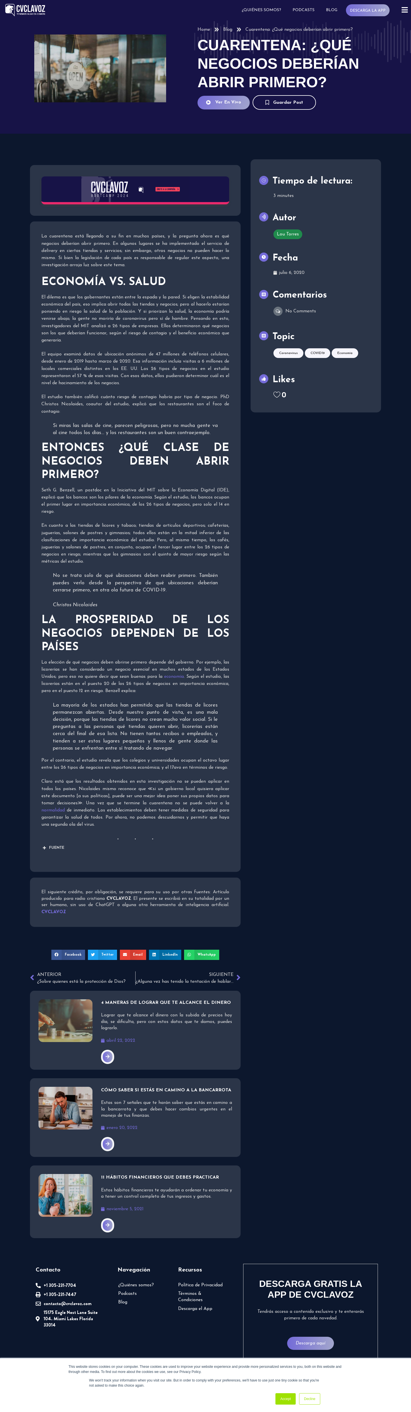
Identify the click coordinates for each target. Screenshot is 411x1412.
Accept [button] (285, 1399)
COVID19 (318, 355)
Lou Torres (288, 236)
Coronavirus (288, 355)
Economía (344, 355)
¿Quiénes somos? (261, 10)
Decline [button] (309, 1399)
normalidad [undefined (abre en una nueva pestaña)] (53, 810)
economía (174, 676)
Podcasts (304, 10)
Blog (331, 10)
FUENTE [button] (52, 848)
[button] (68, 955)
